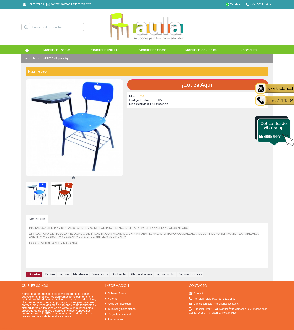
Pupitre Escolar (165, 274)
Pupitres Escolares (190, 274)
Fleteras (111, 299)
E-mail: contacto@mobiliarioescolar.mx (214, 304)
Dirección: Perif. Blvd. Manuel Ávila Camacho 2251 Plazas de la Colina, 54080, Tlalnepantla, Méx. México (228, 310)
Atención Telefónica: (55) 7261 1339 (212, 299)
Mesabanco (80, 274)
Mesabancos (100, 274)
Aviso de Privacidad (118, 304)
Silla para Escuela (141, 274)
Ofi (142, 96)
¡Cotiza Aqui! (197, 84)
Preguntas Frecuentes (119, 314)
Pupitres (64, 274)
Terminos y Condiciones (120, 309)
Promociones (114, 319)
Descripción (37, 218)
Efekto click (7, 328)
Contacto (196, 293)
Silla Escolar (119, 274)
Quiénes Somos (115, 293)
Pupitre (50, 274)
